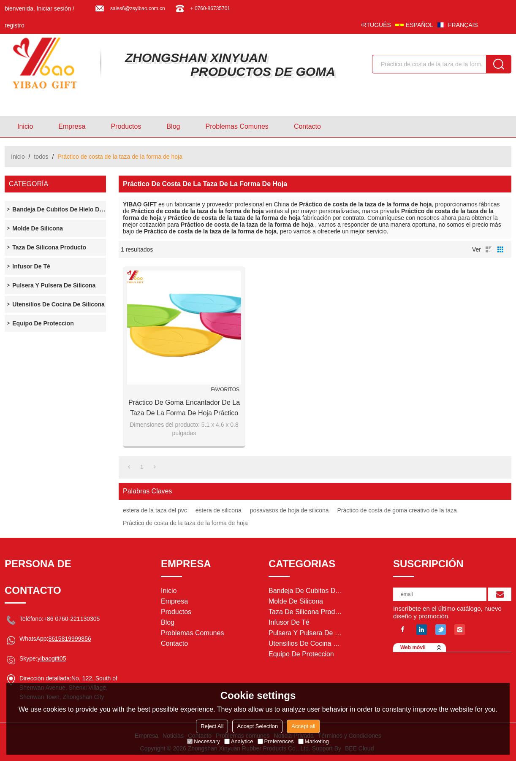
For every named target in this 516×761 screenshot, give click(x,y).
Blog (173, 126)
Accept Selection (257, 726)
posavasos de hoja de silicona (289, 510)
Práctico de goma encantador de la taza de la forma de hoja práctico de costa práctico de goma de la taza (184, 408)
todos (41, 156)
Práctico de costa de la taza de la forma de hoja (185, 523)
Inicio (25, 126)
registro (14, 25)
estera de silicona (219, 510)
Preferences (276, 741)
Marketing (313, 741)
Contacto (307, 126)
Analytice (238, 741)
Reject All (212, 726)
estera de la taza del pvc (155, 510)
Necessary (203, 741)
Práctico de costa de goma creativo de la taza (397, 510)
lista (488, 249)
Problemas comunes (236, 126)
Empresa (71, 126)
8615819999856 (69, 638)
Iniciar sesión (54, 8)
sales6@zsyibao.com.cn (137, 8)
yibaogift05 (52, 658)
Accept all (303, 726)
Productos (126, 126)
